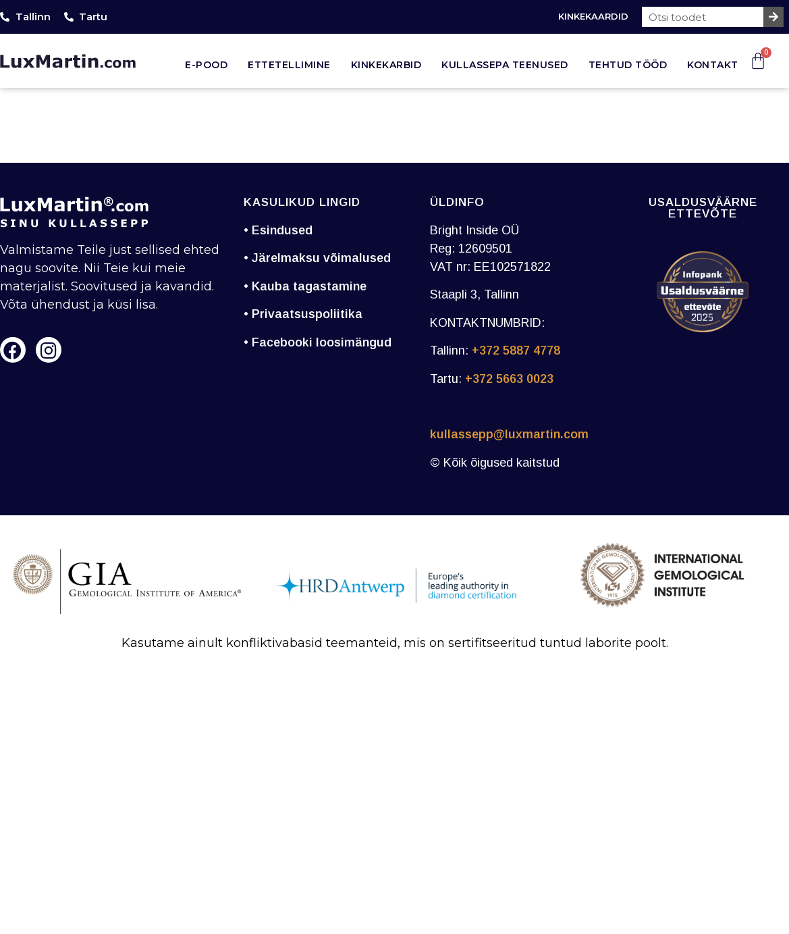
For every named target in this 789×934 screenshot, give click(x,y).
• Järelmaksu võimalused (317, 258)
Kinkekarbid (386, 65)
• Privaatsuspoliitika (303, 314)
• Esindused (278, 230)
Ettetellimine (289, 65)
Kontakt (712, 65)
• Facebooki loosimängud (317, 342)
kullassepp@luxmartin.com (509, 434)
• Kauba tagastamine (305, 286)
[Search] (773, 17)
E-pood (206, 65)
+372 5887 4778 (516, 350)
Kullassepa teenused (504, 65)
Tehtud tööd (628, 65)
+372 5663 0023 (509, 379)
